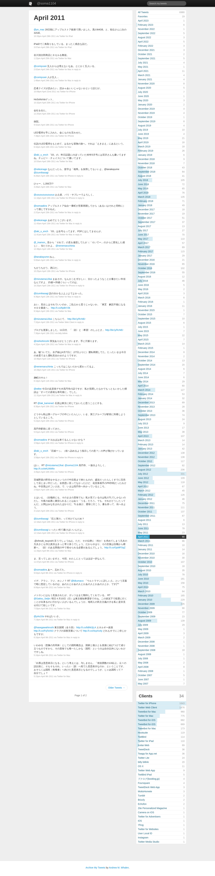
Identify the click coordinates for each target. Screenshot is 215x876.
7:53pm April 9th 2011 (43, 608)
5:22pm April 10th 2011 (44, 421)
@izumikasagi (41, 172)
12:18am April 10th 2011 (45, 522)
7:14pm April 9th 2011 (43, 620)
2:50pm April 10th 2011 (44, 490)
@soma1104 (46, 3)
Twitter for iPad (66, 36)
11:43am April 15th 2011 (45, 223)
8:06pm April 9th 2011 (43, 587)
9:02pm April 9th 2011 (43, 573)
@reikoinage (40, 169)
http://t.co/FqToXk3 (43, 630)
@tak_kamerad (45, 403)
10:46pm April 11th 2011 (45, 359)
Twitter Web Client (66, 322)
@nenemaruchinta (65, 245)
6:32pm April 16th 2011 (44, 147)
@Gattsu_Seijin (42, 598)
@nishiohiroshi (41, 341)
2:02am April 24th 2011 (44, 69)
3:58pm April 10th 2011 (44, 457)
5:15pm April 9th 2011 (43, 676)
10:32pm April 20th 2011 (45, 103)
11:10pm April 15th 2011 (45, 198)
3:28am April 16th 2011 (44, 187)
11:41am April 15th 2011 (45, 234)
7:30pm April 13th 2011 (44, 333)
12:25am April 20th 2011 (45, 114)
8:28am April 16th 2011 (44, 176)
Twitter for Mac (64, 58)
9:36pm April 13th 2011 (44, 297)
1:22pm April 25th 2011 (44, 58)
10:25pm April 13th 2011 (45, 271)
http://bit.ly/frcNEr (76, 319)
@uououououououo (44, 194)
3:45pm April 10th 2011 (44, 472)
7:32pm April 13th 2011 (44, 322)
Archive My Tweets (95, 867)
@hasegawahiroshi (44, 627)
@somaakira (40, 205)
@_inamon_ (40, 242)
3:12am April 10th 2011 (44, 511)
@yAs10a (39, 616)
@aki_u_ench (41, 154)
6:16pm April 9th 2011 (43, 637)
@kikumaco (77, 580)
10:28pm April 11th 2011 (45, 370)
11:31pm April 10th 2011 (45, 395)
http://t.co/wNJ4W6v (44, 468)
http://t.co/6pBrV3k (60, 307)
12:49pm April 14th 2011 (45, 249)
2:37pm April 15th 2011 (44, 212)
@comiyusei (40, 66)
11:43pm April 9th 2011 (44, 551)
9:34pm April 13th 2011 (44, 311)
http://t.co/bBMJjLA (86, 627)
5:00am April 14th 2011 (44, 260)
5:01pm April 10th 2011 (44, 432)
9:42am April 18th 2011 (44, 125)
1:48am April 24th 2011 (44, 80)
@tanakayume (41, 256)
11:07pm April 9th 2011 (44, 562)
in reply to (76, 69)
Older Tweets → (116, 687)
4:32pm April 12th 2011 (44, 344)
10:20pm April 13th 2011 (45, 286)
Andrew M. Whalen (119, 867)
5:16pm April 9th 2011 (43, 655)
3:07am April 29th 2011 (44, 47)
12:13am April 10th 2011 (45, 533)
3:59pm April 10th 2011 (44, 443)
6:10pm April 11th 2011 (44, 381)
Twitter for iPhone (67, 91)
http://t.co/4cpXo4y (92, 630)
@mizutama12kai (43, 279)
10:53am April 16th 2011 (45, 161)
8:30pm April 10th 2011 (44, 406)
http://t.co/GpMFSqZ (114, 547)
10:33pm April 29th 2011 (45, 36)
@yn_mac (39, 29)
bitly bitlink (62, 333)
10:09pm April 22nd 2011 (45, 91)
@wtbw (37, 388)
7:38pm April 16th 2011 (44, 136)
